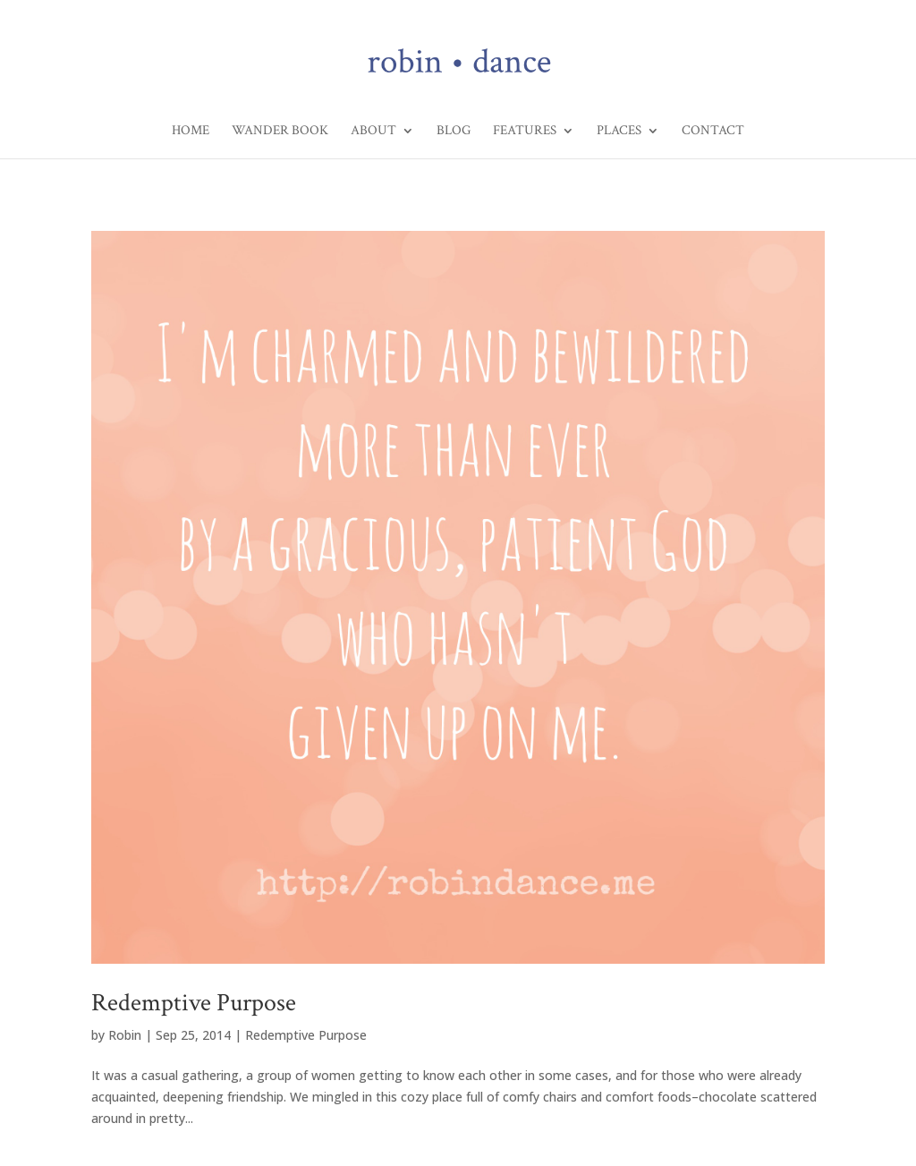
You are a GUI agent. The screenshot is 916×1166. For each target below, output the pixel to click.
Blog (454, 131)
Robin (124, 1034)
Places (619, 131)
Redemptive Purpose (193, 1002)
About (373, 131)
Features (524, 131)
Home (190, 131)
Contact (713, 131)
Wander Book (280, 131)
